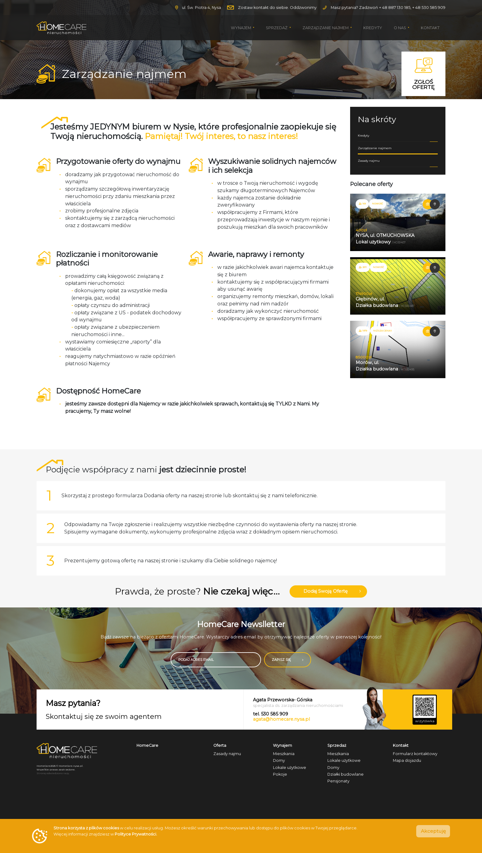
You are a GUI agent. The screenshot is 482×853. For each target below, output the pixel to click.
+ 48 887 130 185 (394, 7)
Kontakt (430, 27)
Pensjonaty (338, 782)
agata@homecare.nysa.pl (281, 720)
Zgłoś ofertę (423, 74)
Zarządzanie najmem (398, 153)
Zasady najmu (398, 168)
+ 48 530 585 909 (428, 7)
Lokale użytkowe (289, 768)
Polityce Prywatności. (136, 834)
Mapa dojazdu (407, 761)
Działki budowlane (345, 775)
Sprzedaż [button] (277, 27)
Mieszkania (283, 755)
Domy (279, 761)
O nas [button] (400, 27)
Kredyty (372, 27)
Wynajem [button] (241, 27)
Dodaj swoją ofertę (332, 592)
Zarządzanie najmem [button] (326, 27)
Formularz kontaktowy (415, 755)
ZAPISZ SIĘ (294, 661)
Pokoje (280, 775)
